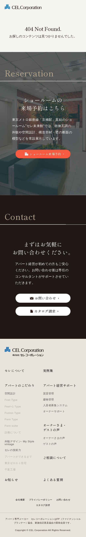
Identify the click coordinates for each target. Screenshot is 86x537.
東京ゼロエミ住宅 (16, 463)
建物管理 (48, 399)
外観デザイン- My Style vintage (19, 443)
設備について (13, 432)
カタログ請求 (43, 505)
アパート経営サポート (60, 385)
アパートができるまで (18, 456)
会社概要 (20, 499)
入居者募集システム (55, 405)
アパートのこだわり (20, 385)
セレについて (15, 370)
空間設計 (10, 393)
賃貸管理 (48, 393)
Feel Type (11, 399)
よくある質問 (53, 479)
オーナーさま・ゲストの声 (54, 427)
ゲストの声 (50, 443)
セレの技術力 (13, 450)
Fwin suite (11, 425)
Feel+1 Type (13, 406)
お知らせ (11, 479)
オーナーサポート (54, 411)
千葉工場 (10, 469)
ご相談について (54, 457)
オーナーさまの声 (54, 438)
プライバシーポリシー (40, 499)
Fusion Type (13, 412)
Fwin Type (11, 419)
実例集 (48, 370)
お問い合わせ (63, 499)
